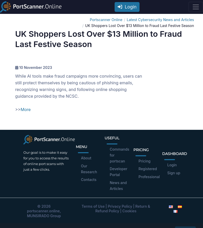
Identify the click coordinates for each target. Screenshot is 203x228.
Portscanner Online (106, 19)
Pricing (145, 161)
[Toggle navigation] (196, 7)
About (86, 158)
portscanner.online (43, 211)
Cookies (129, 211)
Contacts (88, 179)
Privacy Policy (120, 206)
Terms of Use (93, 206)
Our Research (89, 169)
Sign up (173, 173)
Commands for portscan (119, 155)
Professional (149, 177)
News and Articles (118, 185)
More (26, 109)
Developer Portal (118, 172)
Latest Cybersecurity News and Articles (160, 19)
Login (127, 7)
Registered (148, 169)
